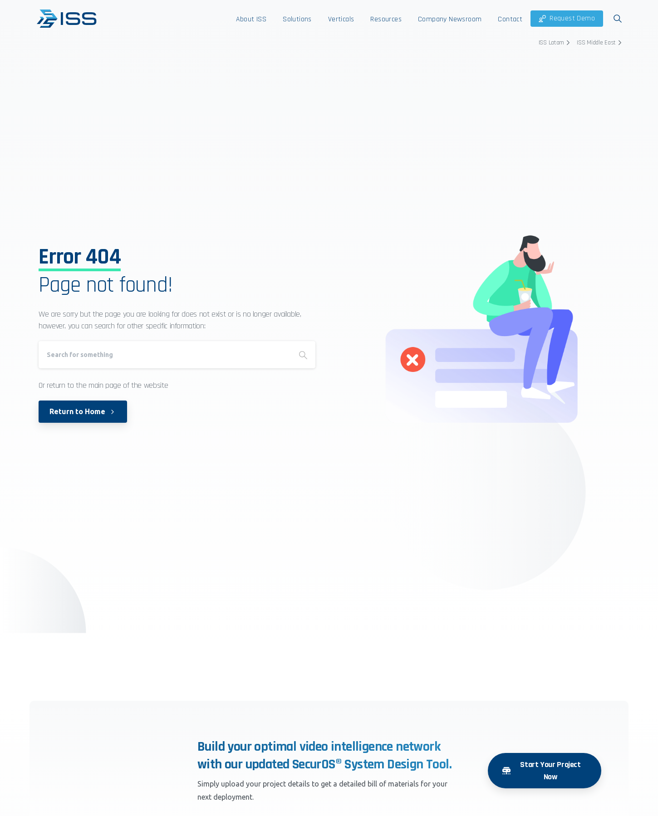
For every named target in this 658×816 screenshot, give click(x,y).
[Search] (165, 354)
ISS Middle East (600, 43)
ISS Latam (555, 43)
